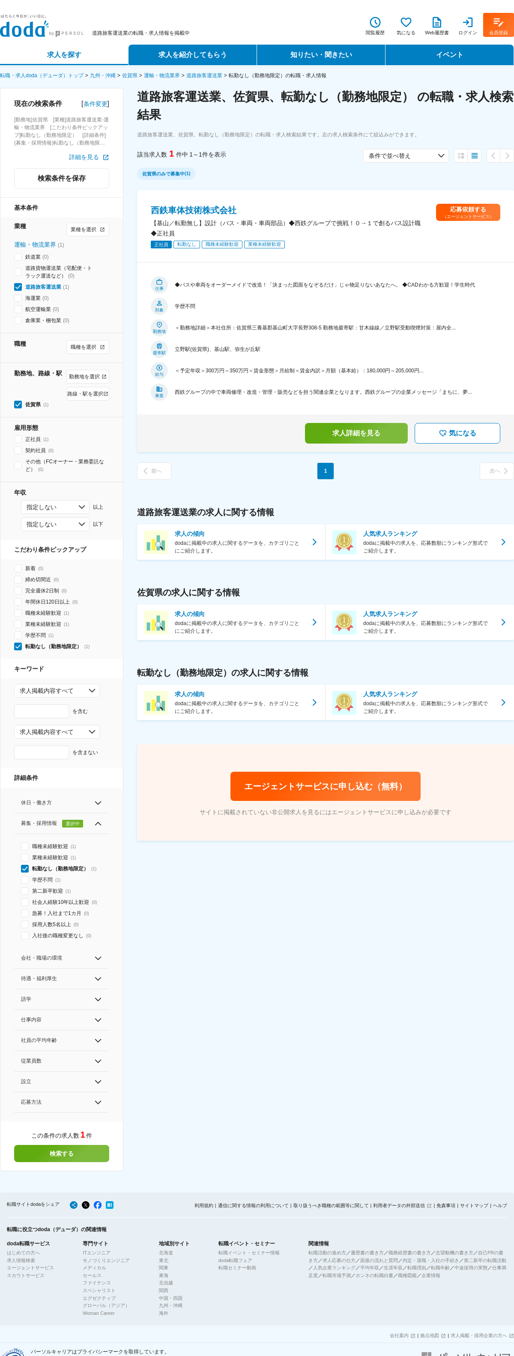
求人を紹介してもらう (192, 54)
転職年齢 (440, 1267)
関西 (163, 1290)
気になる (457, 433)
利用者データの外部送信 (399, 1205)
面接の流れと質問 (379, 1260)
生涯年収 (393, 1267)
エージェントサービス (30, 1267)
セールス (92, 1275)
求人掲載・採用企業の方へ (479, 1335)
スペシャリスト (99, 1290)
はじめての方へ (23, 1252)
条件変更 (96, 103)
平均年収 (369, 1267)
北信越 (166, 1282)
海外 (163, 1313)
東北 (163, 1260)
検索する (62, 1153)
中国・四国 (170, 1298)
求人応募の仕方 (339, 1260)
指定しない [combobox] (42, 507)
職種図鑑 (407, 1275)
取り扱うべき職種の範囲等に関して (331, 1205)
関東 (163, 1267)
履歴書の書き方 (367, 1252)
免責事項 (445, 1205)
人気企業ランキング (334, 1267)
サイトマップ (474, 1205)
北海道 (166, 1252)
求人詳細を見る (356, 433)
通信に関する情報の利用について (253, 1205)
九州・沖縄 (103, 75)
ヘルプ (500, 1205)
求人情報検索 (21, 1260)
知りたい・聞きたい (321, 54)
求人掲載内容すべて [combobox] (47, 690)
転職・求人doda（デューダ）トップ (42, 75)
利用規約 (203, 1205)
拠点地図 (429, 1335)
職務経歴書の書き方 (409, 1252)
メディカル (94, 1267)
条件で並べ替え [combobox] (390, 155)
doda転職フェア (235, 1260)
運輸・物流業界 (162, 75)
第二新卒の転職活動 (485, 1260)
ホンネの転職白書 (374, 1275)
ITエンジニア (97, 1252)
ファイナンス (97, 1282)
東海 (163, 1275)
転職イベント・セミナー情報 (249, 1252)
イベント (449, 54)
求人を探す (64, 54)
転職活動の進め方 (327, 1252)
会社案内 (399, 1335)
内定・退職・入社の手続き (431, 1260)
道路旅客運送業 (204, 75)
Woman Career (98, 1313)
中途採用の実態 (470, 1267)
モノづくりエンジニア (106, 1260)
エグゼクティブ (99, 1298)
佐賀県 (129, 75)
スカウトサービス (26, 1275)
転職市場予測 (337, 1275)
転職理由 (416, 1267)
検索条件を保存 (62, 178)
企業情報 (430, 1275)
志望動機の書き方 (454, 1252)
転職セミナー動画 (237, 1267)
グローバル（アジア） (106, 1305)
